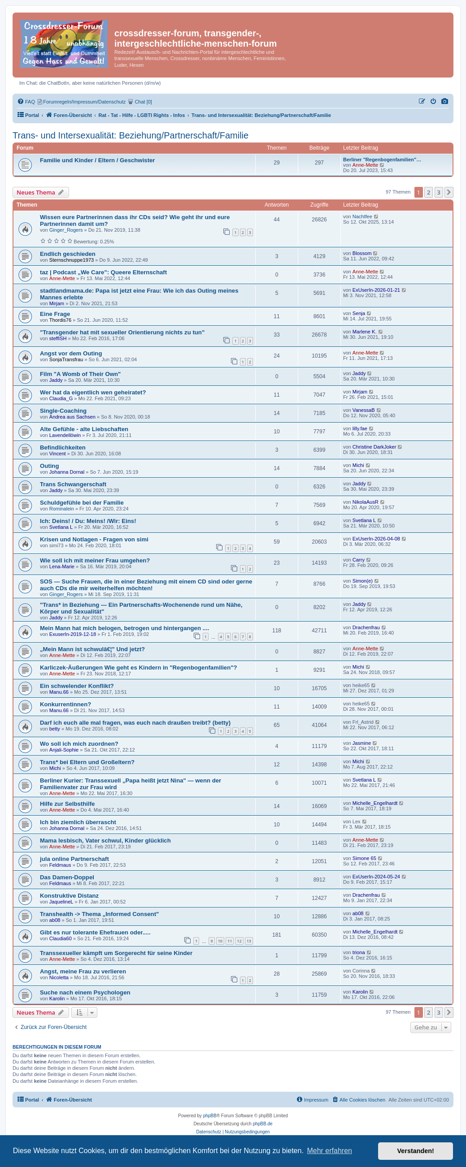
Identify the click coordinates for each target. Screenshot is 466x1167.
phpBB (210, 1115)
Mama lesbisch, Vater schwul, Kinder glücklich (105, 840)
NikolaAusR (366, 502)
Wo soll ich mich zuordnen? (79, 743)
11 (229, 941)
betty (54, 728)
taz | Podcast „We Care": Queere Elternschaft (103, 272)
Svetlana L (61, 527)
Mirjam (56, 303)
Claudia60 (60, 938)
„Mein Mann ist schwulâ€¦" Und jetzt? (92, 649)
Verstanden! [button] (415, 1150)
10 (220, 941)
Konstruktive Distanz (69, 895)
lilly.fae (360, 428)
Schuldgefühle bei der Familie (82, 502)
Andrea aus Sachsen (72, 416)
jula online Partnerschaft (74, 859)
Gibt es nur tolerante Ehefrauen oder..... (95, 932)
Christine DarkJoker (374, 447)
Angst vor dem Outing (71, 353)
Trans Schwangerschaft (73, 484)
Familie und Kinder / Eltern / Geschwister (97, 160)
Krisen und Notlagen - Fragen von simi (94, 539)
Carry (359, 559)
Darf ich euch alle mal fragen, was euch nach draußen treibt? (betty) (135, 722)
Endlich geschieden (68, 254)
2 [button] (428, 192)
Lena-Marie (61, 566)
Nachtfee (362, 216)
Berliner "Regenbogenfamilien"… (382, 159)
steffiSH (58, 338)
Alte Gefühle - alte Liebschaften (84, 429)
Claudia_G (61, 398)
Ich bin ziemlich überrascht (78, 822)
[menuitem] (445, 101)
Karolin (57, 998)
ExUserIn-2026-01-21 (376, 290)
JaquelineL (61, 901)
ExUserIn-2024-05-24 (376, 876)
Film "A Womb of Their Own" (80, 374)
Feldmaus (60, 865)
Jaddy (56, 380)
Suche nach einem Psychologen (85, 992)
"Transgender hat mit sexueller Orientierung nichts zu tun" (122, 332)
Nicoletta (59, 977)
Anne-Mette (365, 165)
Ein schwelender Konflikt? (77, 686)
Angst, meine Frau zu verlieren (83, 971)
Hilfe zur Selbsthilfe (67, 803)
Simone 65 (364, 858)
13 (249, 941)
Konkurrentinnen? (65, 704)
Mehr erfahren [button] (329, 1150)
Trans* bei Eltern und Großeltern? (87, 762)
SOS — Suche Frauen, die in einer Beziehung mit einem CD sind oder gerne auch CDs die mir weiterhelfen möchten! (146, 585)
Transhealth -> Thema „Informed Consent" (99, 914)
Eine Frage (55, 314)
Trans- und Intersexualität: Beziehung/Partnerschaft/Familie (130, 135)
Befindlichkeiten (63, 447)
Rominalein (61, 508)
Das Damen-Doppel (67, 877)
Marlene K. (365, 331)
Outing (49, 465)
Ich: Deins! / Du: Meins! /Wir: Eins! (88, 521)
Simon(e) (363, 581)
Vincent (57, 453)
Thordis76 (60, 320)
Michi (358, 465)
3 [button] (438, 192)
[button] (448, 192)
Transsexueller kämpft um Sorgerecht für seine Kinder (116, 953)
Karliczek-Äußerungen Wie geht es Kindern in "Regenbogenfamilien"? (138, 667)
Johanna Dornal (66, 472)
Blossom (362, 253)
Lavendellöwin (65, 435)
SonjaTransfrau (66, 359)
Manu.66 (59, 692)
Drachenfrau (366, 627)
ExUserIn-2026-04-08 (376, 538)
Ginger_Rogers (66, 230)
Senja (359, 313)
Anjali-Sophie (63, 749)
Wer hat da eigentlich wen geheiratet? (93, 392)
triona (359, 952)
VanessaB (364, 410)
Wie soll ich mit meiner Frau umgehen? (95, 560)
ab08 (55, 920)
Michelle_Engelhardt (375, 803)
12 (239, 941)
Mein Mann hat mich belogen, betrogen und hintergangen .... (124, 628)
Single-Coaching (63, 410)
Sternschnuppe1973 (71, 260)
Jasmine (362, 743)
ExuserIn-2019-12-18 (72, 634)
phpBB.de (263, 1123)
